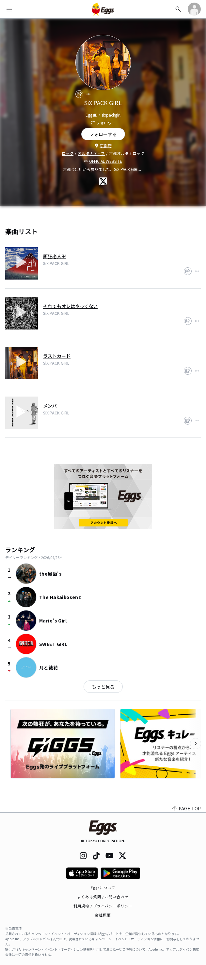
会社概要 (103, 914)
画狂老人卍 (54, 256)
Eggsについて (103, 887)
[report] (88, 94)
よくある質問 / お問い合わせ (103, 896)
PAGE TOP (186, 808)
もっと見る (103, 686)
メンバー (52, 405)
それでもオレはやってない (70, 306)
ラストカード (57, 356)
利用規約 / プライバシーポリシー (103, 905)
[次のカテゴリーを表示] (195, 743)
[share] (79, 94)
